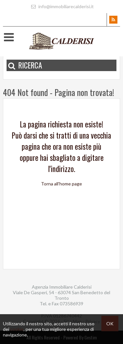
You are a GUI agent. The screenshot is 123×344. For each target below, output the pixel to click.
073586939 (71, 303)
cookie (17, 329)
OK (109, 323)
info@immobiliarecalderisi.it (62, 6)
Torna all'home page (61, 183)
